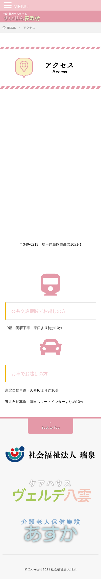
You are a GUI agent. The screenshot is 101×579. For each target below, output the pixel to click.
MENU (21, 6)
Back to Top (51, 427)
